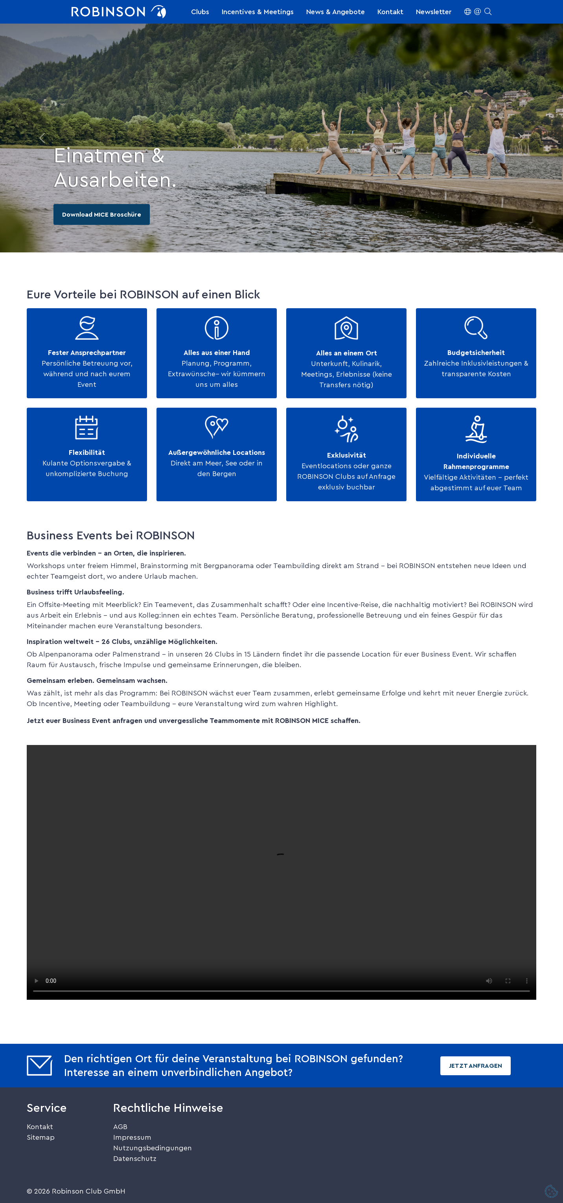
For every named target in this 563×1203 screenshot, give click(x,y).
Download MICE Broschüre (101, 215)
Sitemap (41, 1137)
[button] (477, 11)
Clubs (200, 11)
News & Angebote (335, 11)
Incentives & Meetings (258, 11)
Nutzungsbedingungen (152, 1147)
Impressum (132, 1137)
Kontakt (390, 11)
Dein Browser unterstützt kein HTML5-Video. (281, 872)
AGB (120, 1126)
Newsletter (434, 11)
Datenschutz (134, 1158)
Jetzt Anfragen (475, 1066)
